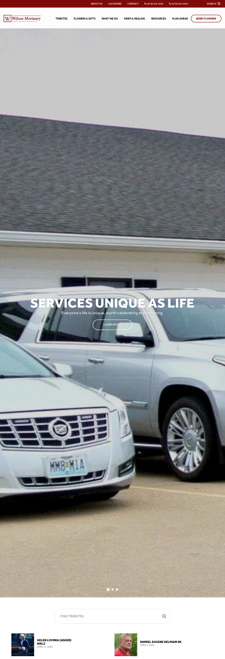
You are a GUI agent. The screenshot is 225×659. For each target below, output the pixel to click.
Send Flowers (206, 18)
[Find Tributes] (112, 616)
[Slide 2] (112, 589)
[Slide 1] (108, 589)
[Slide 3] (117, 589)
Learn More (112, 324)
